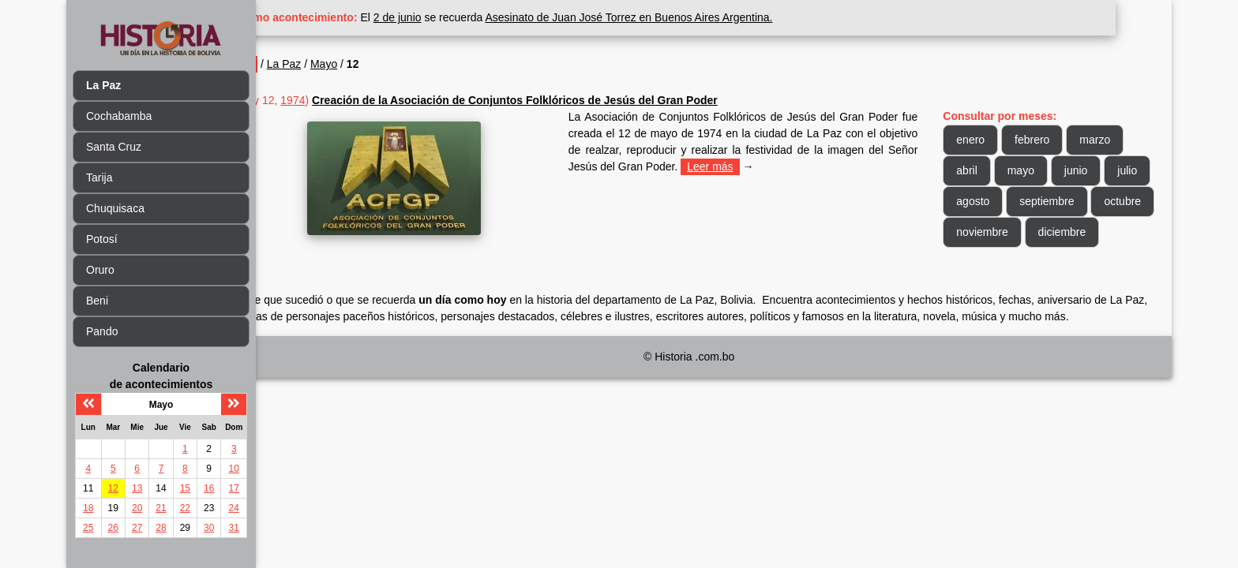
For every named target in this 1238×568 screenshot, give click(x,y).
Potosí (102, 239)
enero (984, 139)
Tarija (99, 177)
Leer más (795, 166)
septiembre (1110, 201)
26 (113, 527)
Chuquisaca (115, 208)
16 (209, 488)
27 (137, 527)
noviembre (1063, 232)
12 (113, 488)
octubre (988, 232)
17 (234, 488)
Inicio (294, 64)
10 (234, 468)
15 (185, 488)
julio (980, 201)
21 (161, 508)
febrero (1046, 139)
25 (88, 527)
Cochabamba (119, 116)
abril (980, 170)
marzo (1109, 139)
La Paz (339, 64)
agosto (1036, 201)
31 (234, 527)
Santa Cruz (113, 146)
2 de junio (454, 17)
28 (161, 527)
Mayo (379, 64)
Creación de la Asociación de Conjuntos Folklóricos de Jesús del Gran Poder (571, 100)
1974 (348, 100)
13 (137, 488)
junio (1089, 170)
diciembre (994, 262)
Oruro (100, 269)
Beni (97, 300)
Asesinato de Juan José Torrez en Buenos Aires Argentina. (684, 17)
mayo (1034, 170)
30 (209, 527)
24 (234, 508)
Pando (102, 331)
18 (88, 508)
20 (137, 508)
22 (185, 508)
